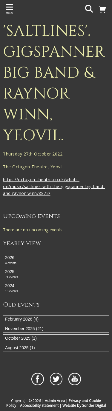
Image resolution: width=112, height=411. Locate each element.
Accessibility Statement (39, 405)
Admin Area (55, 400)
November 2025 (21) (24, 328)
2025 (56, 274)
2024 (56, 288)
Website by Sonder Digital (84, 405)
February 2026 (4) (22, 319)
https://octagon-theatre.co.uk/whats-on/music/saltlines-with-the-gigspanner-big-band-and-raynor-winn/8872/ (54, 186)
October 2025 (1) (21, 338)
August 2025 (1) (20, 347)
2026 (56, 260)
